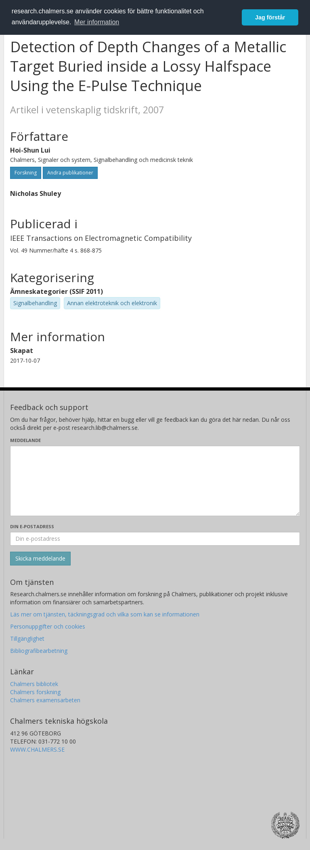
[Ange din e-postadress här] (155, 539)
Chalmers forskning (35, 692)
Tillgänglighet (27, 638)
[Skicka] (40, 558)
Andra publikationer (70, 172)
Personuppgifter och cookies (47, 626)
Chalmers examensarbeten (45, 700)
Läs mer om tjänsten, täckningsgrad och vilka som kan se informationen (104, 614)
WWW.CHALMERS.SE (37, 749)
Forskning (26, 172)
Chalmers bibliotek (34, 684)
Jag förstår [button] (270, 17)
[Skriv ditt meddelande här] (155, 481)
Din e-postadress (32, 526)
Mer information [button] (96, 22)
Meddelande (25, 440)
